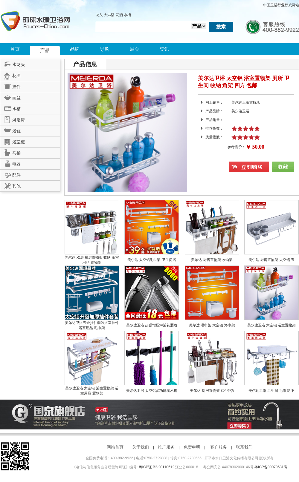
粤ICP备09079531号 (270, 467)
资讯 (164, 49)
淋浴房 (12, 118)
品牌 (75, 49)
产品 (45, 50)
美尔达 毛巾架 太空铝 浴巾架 (212, 325)
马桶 (10, 152)
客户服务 (218, 447)
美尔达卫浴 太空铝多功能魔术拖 (151, 391)
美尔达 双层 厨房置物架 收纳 (88, 257)
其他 (10, 185)
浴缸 (10, 129)
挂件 (10, 85)
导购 (104, 49)
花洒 (119, 15)
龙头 (99, 15)
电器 (10, 163)
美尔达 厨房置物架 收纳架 (212, 260)
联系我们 (244, 447)
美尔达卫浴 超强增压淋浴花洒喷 (151, 325)
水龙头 (12, 63)
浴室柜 (12, 140)
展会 (134, 49)
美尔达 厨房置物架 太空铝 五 (271, 260)
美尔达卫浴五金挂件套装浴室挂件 (92, 323)
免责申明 (192, 447)
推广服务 (166, 447)
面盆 (10, 96)
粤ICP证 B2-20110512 (156, 467)
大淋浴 (109, 15)
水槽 (127, 15)
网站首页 (115, 447)
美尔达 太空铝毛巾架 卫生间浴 (151, 260)
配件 (10, 174)
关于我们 (140, 447)
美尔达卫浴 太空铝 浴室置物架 (271, 325)
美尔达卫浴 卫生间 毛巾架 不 (271, 391)
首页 (15, 49)
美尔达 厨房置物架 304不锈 (212, 391)
